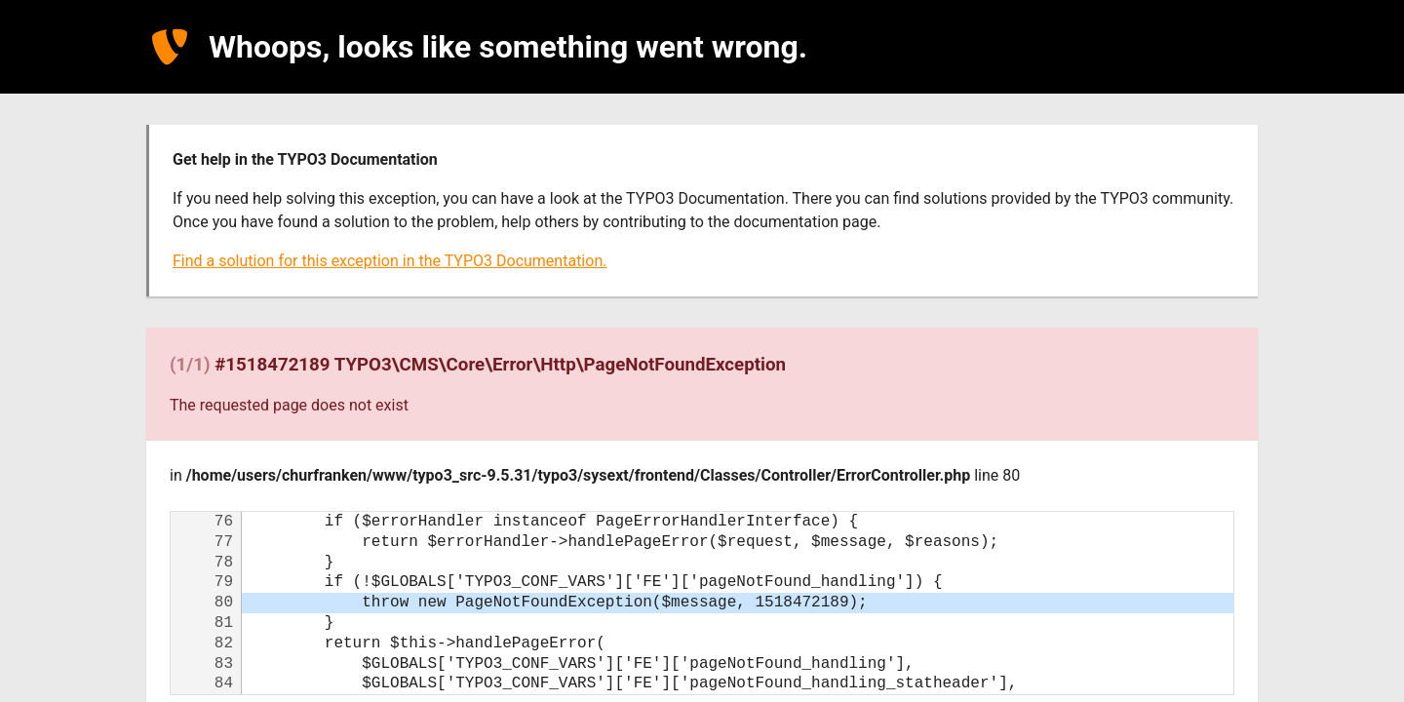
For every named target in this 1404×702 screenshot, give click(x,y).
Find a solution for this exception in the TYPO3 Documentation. (389, 261)
